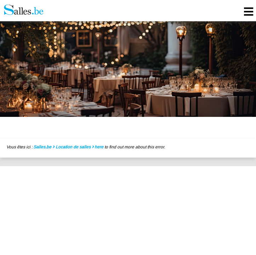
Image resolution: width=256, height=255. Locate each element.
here (99, 147)
